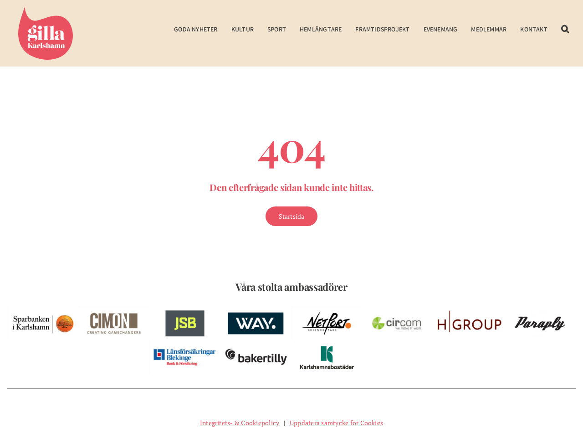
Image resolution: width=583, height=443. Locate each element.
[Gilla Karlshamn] (45, 10)
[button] (565, 35)
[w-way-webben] (256, 310)
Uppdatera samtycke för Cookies (336, 422)
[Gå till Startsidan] (292, 216)
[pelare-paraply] (540, 310)
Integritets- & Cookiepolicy (239, 422)
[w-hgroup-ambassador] (469, 310)
